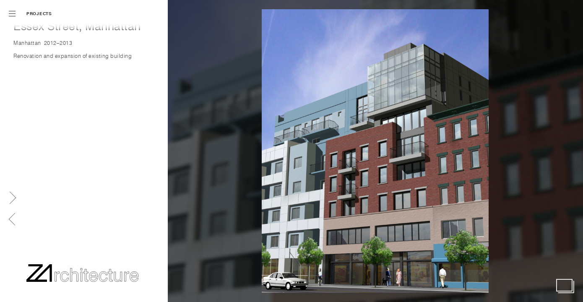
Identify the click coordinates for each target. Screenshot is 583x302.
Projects (39, 13)
